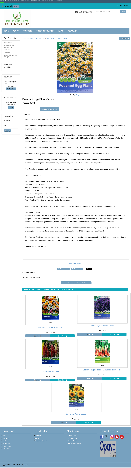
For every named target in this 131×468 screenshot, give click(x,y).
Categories (6, 438)
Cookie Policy (72, 436)
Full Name (7, 120)
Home (6, 31)
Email (5, 125)
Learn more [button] (58, 1)
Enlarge (77, 95)
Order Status (7, 446)
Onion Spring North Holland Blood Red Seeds (102, 370)
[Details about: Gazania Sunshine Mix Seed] (37, 335)
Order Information (45, 31)
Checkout (11, 89)
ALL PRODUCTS (28, 38)
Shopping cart (12, 81)
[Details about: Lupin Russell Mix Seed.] (37, 380)
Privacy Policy (72, 438)
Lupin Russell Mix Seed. (50, 371)
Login (16, 6)
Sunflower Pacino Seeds (76, 414)
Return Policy (72, 441)
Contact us (38, 438)
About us (38, 436)
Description (28, 114)
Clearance (7, 52)
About (16, 31)
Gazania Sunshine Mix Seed (50, 327)
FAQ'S (60, 31)
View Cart (72, 31)
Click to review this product (76, 283)
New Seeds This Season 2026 (9, 46)
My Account (6, 443)
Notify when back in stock (49, 109)
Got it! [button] (2, 2)
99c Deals (7, 50)
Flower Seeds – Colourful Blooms (56, 38)
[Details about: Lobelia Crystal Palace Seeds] (89, 334)
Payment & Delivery (74, 443)
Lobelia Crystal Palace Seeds (102, 326)
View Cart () (122, 5)
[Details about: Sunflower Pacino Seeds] (63, 422)
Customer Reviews (41, 441)
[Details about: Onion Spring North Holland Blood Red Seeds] (89, 378)
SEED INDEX (40, 38)
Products (27, 31)
